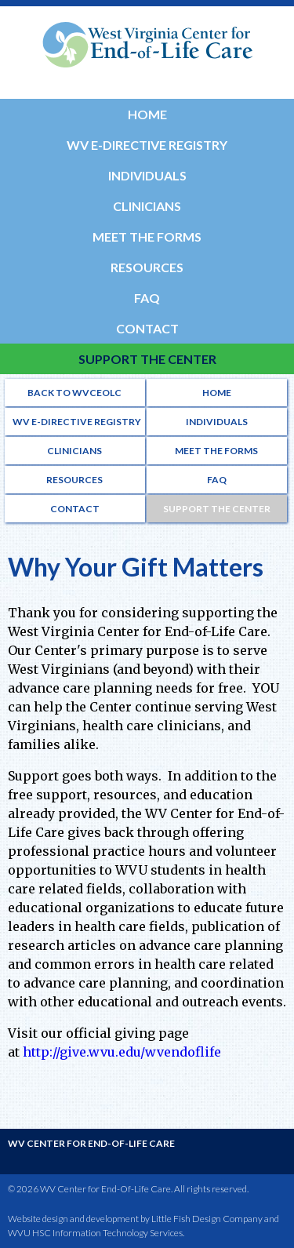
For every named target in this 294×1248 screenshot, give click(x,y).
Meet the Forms (147, 236)
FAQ (147, 297)
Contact (147, 328)
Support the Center (147, 358)
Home (147, 114)
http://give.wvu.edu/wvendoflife (122, 1052)
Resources (147, 267)
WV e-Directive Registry (147, 144)
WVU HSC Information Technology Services (95, 1233)
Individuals (147, 175)
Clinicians (147, 205)
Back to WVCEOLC (74, 392)
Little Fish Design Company (207, 1218)
